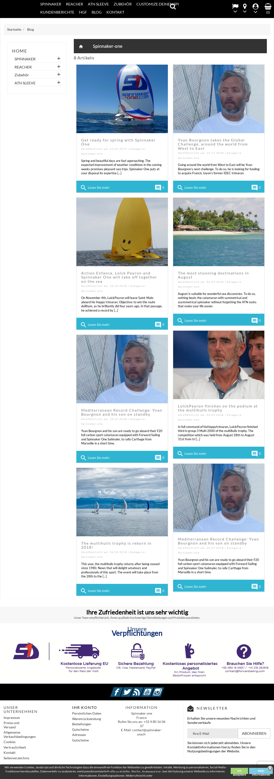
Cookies (9, 742)
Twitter (132, 689)
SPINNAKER (50, 4)
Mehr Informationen (261, 771)
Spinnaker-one (107, 46)
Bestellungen (81, 724)
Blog (97, 12)
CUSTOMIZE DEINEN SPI (157, 4)
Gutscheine (80, 729)
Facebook (122, 689)
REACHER (74, 4)
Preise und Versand (11, 725)
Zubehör (123, 4)
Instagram (163, 689)
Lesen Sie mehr (95, 187)
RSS (143, 689)
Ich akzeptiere (239, 771)
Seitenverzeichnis (16, 758)
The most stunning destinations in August (213, 274)
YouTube (153, 689)
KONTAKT (115, 12)
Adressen (79, 735)
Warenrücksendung (86, 719)
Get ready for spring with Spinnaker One (118, 142)
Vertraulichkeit (15, 747)
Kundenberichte (57, 12)
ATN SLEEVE (98, 4)
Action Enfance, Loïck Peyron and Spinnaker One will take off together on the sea (119, 276)
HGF (83, 12)
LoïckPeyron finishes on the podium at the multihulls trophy (218, 406)
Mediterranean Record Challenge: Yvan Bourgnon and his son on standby (121, 410)
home (19, 50)
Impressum (12, 718)
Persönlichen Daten (86, 713)
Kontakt (9, 752)
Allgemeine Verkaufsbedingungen (20, 734)
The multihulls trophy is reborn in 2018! (116, 546)
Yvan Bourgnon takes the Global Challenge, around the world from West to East (213, 144)
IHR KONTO (84, 707)
